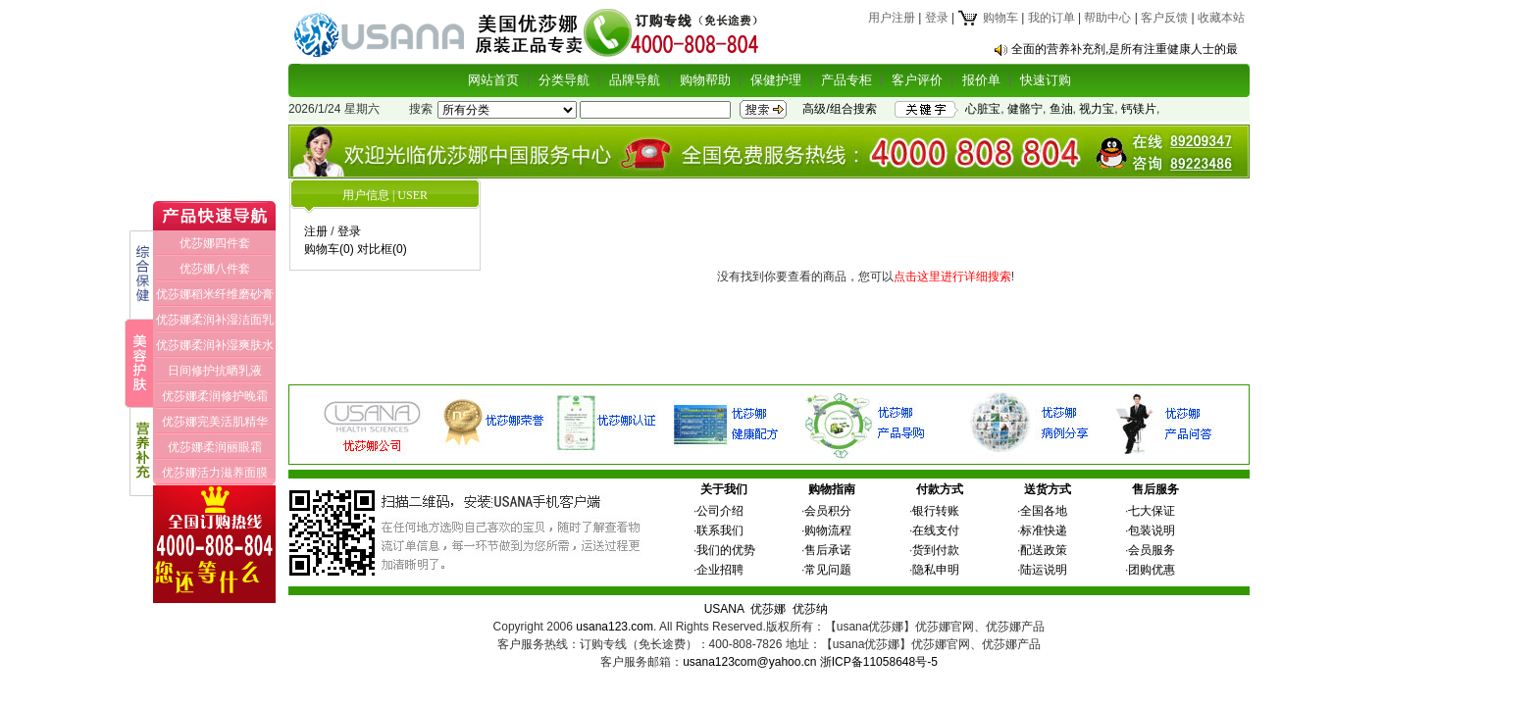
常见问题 (827, 570)
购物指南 (831, 489)
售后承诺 (827, 550)
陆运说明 (1043, 570)
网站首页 (493, 80)
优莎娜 (768, 609)
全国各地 (1043, 511)
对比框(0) (382, 249)
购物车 (987, 18)
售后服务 (1155, 489)
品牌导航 (634, 80)
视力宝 (1096, 109)
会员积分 (827, 511)
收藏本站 (1221, 18)
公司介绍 (719, 511)
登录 (936, 18)
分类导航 (564, 80)
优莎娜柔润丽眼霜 (215, 447)
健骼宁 (1025, 109)
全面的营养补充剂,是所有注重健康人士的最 (1124, 49)
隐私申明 (935, 570)
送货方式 (1047, 489)
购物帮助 (705, 80)
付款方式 (939, 489)
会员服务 (1151, 550)
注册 (316, 231)
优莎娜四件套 (214, 243)
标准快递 (1043, 530)
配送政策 (1043, 550)
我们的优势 (725, 550)
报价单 (981, 80)
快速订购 (1045, 80)
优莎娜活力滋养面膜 (215, 472)
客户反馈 (1164, 18)
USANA (724, 609)
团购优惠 (1151, 570)
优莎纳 (810, 609)
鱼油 (1061, 109)
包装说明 (1151, 530)
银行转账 (935, 511)
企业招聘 (719, 570)
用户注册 (891, 18)
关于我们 (723, 489)
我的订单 (1051, 18)
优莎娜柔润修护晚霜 (215, 396)
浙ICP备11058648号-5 (879, 662)
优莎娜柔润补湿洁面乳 (215, 320)
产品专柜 (846, 80)
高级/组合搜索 (839, 109)
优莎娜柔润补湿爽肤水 (215, 345)
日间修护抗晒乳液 (215, 371)
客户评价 (917, 80)
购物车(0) (329, 249)
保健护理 (775, 80)
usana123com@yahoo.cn (749, 662)
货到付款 (935, 550)
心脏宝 (982, 109)
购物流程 (827, 530)
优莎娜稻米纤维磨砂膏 (215, 294)
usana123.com (614, 626)
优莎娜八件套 (214, 269)
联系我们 (719, 530)
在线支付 (935, 530)
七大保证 (1151, 511)
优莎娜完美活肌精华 (215, 422)
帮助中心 (1107, 18)
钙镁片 (1138, 109)
